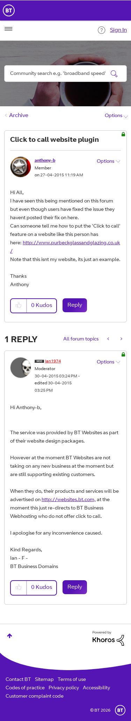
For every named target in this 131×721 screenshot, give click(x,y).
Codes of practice (25, 688)
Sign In (118, 30)
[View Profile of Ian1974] (53, 361)
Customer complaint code (35, 696)
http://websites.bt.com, (69, 500)
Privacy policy (64, 688)
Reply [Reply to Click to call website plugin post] (74, 305)
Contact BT (18, 679)
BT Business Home (9, 10)
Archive (18, 115)
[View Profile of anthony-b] (45, 161)
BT (120, 710)
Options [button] (113, 116)
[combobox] (65, 73)
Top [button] (9, 635)
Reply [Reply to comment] (74, 587)
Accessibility (96, 688)
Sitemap (44, 679)
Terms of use (72, 679)
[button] (19, 306)
